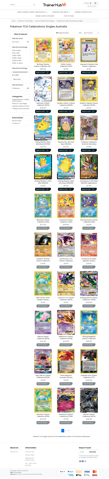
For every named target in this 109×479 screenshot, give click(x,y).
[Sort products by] (90, 33)
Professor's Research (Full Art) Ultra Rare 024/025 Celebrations (89, 144)
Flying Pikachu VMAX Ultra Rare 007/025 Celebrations (43, 144)
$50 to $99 (16, 55)
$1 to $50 (15, 53)
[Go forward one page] (69, 430)
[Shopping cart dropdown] (95, 3)
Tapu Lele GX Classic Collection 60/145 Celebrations (43, 377)
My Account (92, 6)
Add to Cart (42, 72)
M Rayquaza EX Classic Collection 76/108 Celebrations (89, 300)
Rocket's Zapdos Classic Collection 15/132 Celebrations (89, 105)
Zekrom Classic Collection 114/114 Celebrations (89, 416)
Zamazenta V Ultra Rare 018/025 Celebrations (89, 182)
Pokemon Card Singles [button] (60, 12)
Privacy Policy (29, 455)
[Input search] (22, 4)
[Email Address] (83, 452)
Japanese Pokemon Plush (83, 12)
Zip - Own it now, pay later (30, 464)
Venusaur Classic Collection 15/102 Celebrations (43, 416)
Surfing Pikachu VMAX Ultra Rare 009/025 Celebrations (66, 183)
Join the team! (69, 16)
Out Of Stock (42, 228)
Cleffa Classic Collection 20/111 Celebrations (66, 66)
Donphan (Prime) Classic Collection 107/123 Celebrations (43, 261)
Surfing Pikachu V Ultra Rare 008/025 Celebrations (43, 183)
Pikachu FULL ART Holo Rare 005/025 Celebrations (66, 144)
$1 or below (16, 50)
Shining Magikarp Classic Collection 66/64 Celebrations (89, 339)
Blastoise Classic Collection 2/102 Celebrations (43, 222)
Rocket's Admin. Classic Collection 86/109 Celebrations (66, 105)
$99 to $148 (16, 58)
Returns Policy (16, 121)
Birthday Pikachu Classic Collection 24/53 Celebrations (43, 66)
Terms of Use (29, 452)
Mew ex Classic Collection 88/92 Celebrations (43, 339)
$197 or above (17, 63)
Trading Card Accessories (44, 16)
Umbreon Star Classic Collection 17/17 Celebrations (89, 377)
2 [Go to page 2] (65, 431)
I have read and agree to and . (89, 456)
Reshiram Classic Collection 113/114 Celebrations (43, 105)
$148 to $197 (17, 60)
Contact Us (16, 123)
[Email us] (80, 461)
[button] (20, 35)
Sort (80, 33)
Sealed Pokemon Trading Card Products (20, 100)
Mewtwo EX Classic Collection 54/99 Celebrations (66, 339)
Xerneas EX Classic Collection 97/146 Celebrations (66, 416)
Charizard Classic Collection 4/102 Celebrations (66, 222)
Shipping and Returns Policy (30, 459)
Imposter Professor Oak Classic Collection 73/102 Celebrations (89, 66)
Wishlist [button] (87, 3)
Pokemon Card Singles (19, 104)
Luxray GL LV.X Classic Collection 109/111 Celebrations (66, 300)
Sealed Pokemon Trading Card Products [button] (32, 12)
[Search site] (34, 5)
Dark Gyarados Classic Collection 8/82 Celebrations (89, 222)
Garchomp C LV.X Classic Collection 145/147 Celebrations (66, 261)
